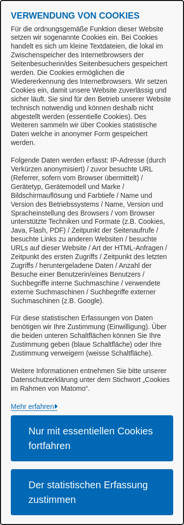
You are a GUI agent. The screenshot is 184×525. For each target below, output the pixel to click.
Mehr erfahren (32, 406)
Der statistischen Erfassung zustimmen (88, 492)
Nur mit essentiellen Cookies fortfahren (90, 438)
